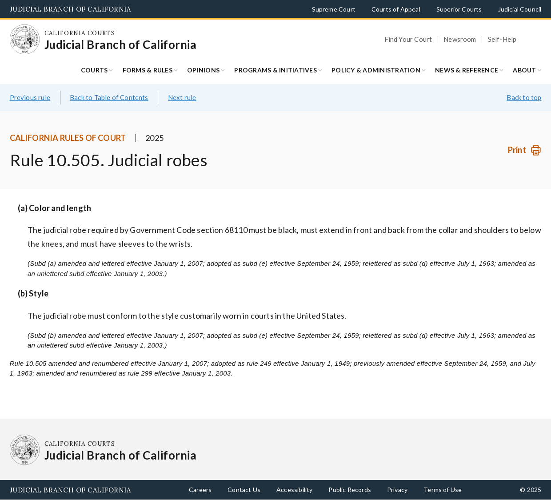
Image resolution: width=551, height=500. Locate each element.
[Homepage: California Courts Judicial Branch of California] (25, 39)
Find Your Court (408, 39)
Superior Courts (459, 9)
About (524, 70)
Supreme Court (333, 9)
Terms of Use (442, 489)
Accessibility (294, 489)
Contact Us (244, 489)
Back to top (524, 97)
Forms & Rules (147, 70)
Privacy (397, 489)
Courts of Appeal (395, 9)
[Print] (524, 150)
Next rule (182, 97)
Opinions (203, 70)
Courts (94, 70)
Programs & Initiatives (275, 70)
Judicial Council (520, 9)
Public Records (349, 489)
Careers (200, 489)
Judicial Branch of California (70, 9)
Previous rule (30, 97)
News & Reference (466, 70)
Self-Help (502, 39)
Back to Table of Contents (109, 97)
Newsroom (459, 39)
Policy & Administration (375, 70)
